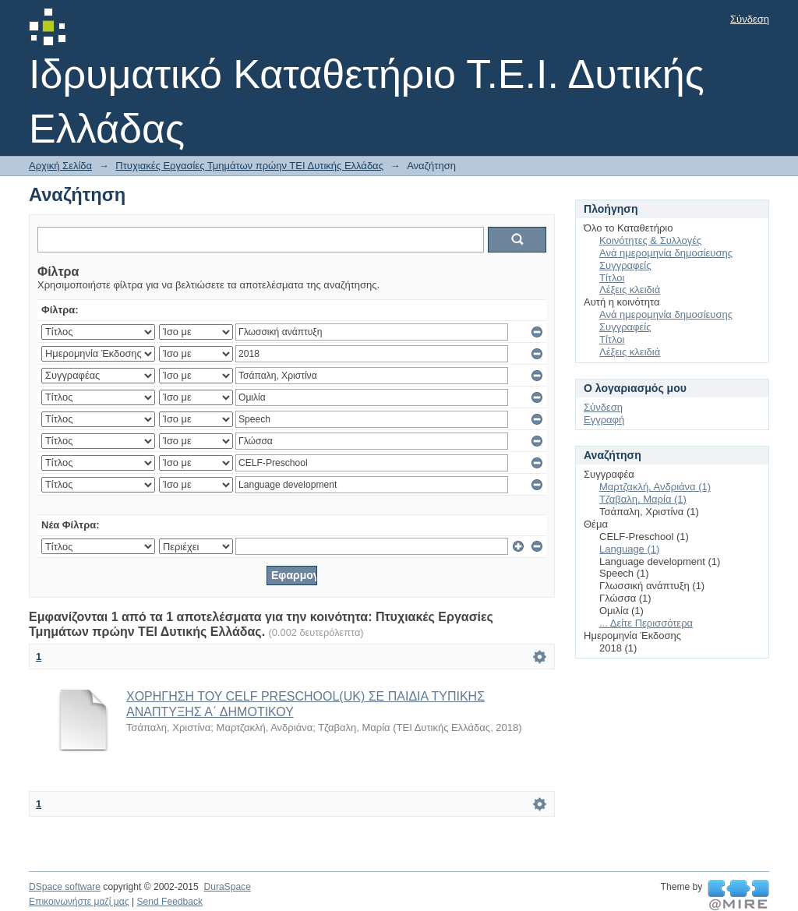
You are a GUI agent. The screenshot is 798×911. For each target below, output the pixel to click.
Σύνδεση (749, 19)
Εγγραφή (604, 419)
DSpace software (65, 886)
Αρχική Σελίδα (60, 165)
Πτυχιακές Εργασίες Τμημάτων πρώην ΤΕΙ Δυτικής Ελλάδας (249, 165)
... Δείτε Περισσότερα (646, 623)
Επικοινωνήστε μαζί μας (79, 901)
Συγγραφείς (625, 265)
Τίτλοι (611, 278)
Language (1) (629, 549)
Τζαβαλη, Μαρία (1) (643, 499)
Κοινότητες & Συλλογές (650, 240)
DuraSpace (226, 886)
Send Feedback (169, 901)
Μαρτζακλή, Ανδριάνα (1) (655, 487)
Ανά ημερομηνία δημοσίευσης (666, 253)
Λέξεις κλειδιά (629, 289)
